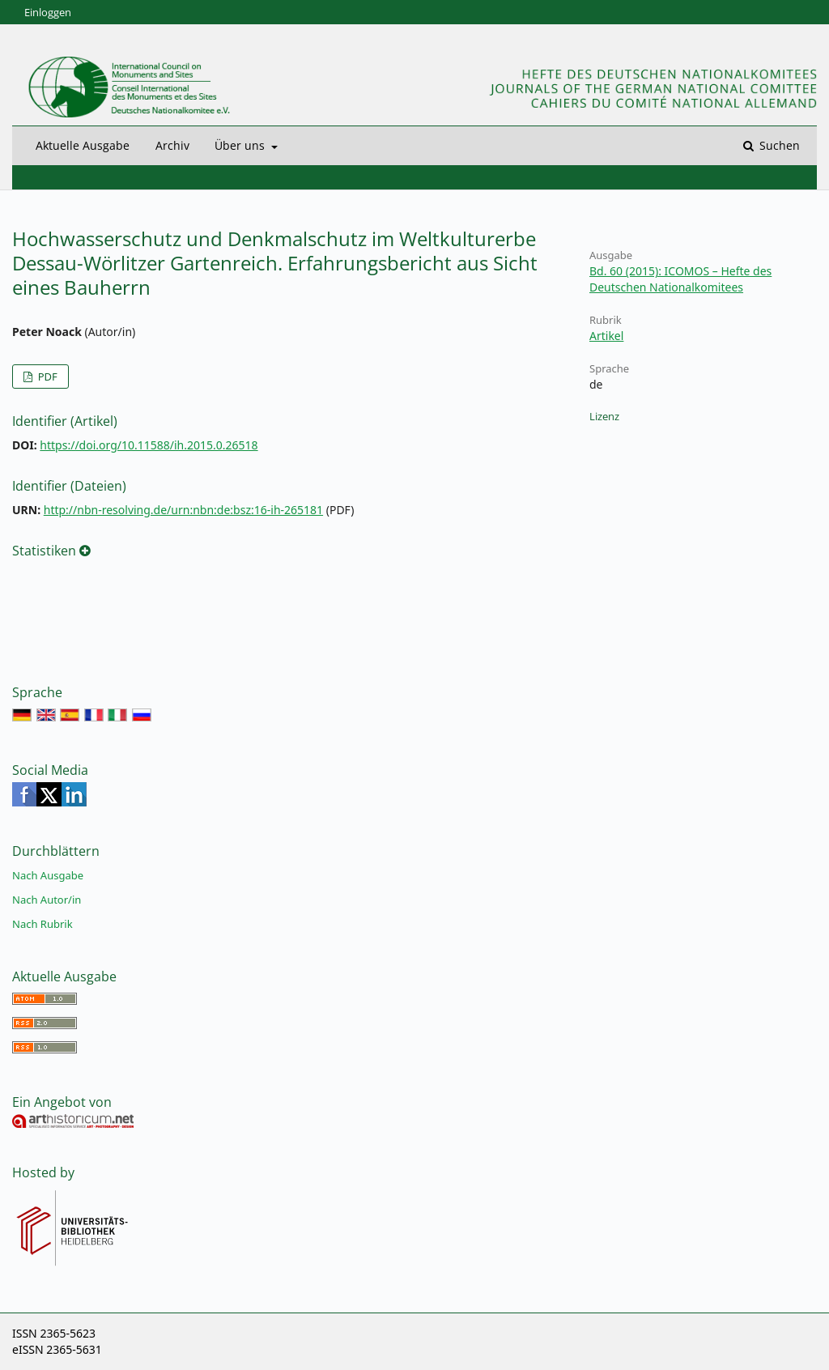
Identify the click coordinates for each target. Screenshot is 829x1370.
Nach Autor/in (46, 899)
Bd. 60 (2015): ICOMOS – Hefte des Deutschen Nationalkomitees (680, 279)
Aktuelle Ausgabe (83, 145)
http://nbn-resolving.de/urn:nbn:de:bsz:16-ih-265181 (183, 509)
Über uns (241, 145)
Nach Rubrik (42, 924)
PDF (46, 376)
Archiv (172, 145)
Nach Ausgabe (47, 875)
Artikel (606, 335)
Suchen (778, 145)
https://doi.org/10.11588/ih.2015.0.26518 (148, 445)
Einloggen (47, 12)
